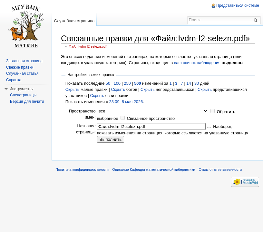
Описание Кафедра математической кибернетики (153, 169)
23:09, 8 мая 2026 (126, 101)
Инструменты (21, 89)
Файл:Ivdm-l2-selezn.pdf (88, 46)
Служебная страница (74, 20)
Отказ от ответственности (220, 169)
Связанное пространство (151, 118)
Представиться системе (237, 5)
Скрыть (72, 89)
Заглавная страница (24, 61)
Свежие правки (19, 67)
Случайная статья (22, 73)
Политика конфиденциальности (82, 169)
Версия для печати (27, 101)
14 (188, 83)
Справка (13, 80)
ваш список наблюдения (197, 62)
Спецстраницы (23, 95)
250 (127, 83)
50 (108, 83)
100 (117, 83)
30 (196, 83)
